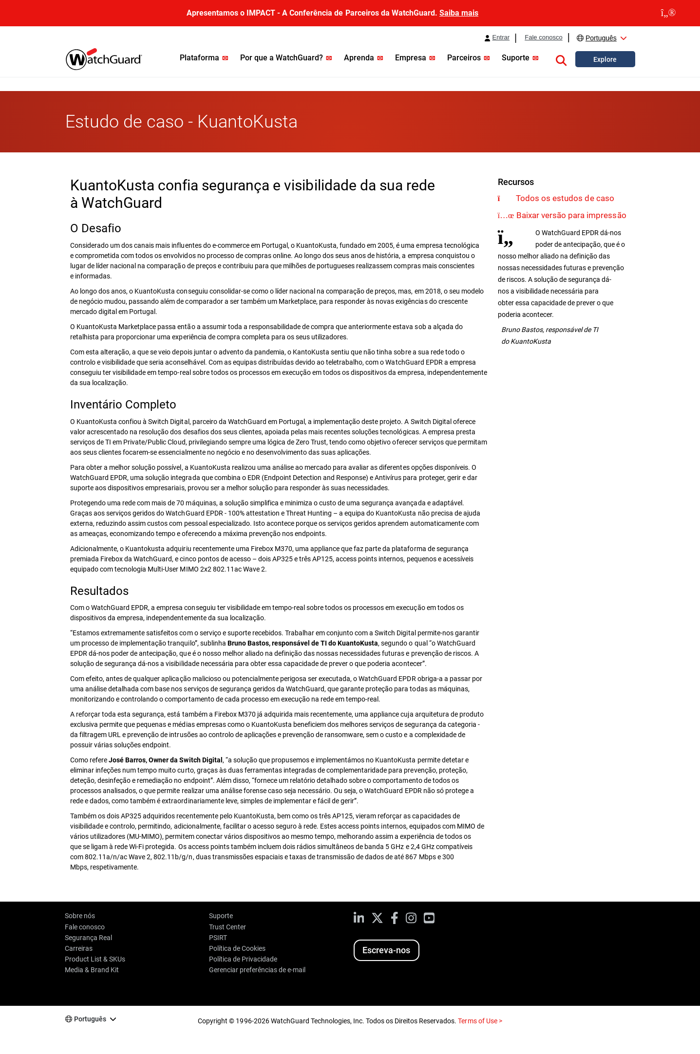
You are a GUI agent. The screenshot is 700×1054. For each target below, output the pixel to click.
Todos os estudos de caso (565, 198)
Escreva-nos (386, 950)
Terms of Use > (480, 1021)
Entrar (501, 37)
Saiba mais (458, 13)
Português (601, 38)
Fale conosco (544, 37)
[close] (668, 13)
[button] (561, 59)
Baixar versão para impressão (571, 215)
